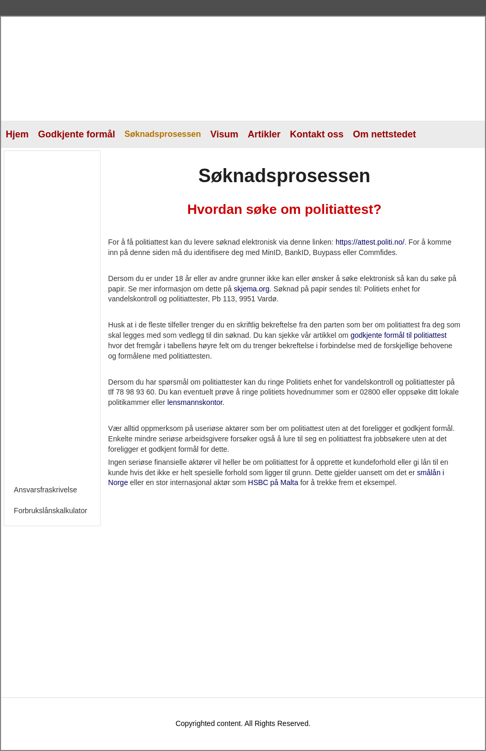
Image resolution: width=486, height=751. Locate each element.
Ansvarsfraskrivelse (45, 490)
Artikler (263, 134)
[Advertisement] (54, 313)
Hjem (17, 134)
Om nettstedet (384, 134)
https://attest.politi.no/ (369, 242)
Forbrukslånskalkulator (51, 510)
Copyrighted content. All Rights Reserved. (243, 723)
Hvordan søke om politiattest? (285, 209)
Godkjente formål (76, 134)
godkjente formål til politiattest (398, 335)
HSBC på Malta (273, 482)
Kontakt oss (317, 134)
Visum (224, 134)
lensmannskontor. (196, 402)
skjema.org (251, 289)
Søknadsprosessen (162, 134)
